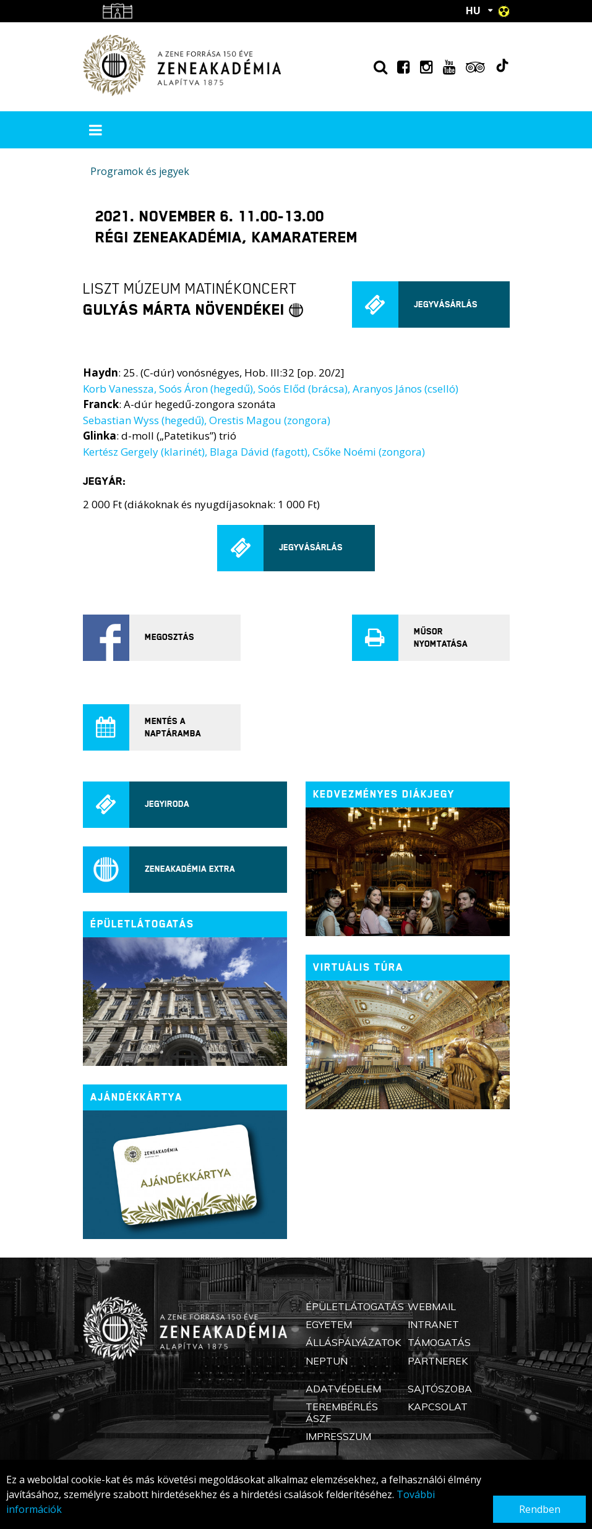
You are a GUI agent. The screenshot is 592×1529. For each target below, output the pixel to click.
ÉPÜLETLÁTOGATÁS (142, 924)
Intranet (433, 1324)
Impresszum (338, 1436)
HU (473, 10)
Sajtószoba (440, 1388)
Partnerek (438, 1361)
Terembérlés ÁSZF (342, 1412)
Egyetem (329, 1324)
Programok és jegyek (139, 171)
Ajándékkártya (136, 1097)
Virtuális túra (358, 967)
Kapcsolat (438, 1406)
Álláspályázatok (353, 1342)
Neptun (327, 1361)
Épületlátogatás (355, 1306)
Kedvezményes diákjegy (384, 794)
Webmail (432, 1306)
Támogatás (439, 1342)
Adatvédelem (343, 1388)
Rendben (539, 1509)
